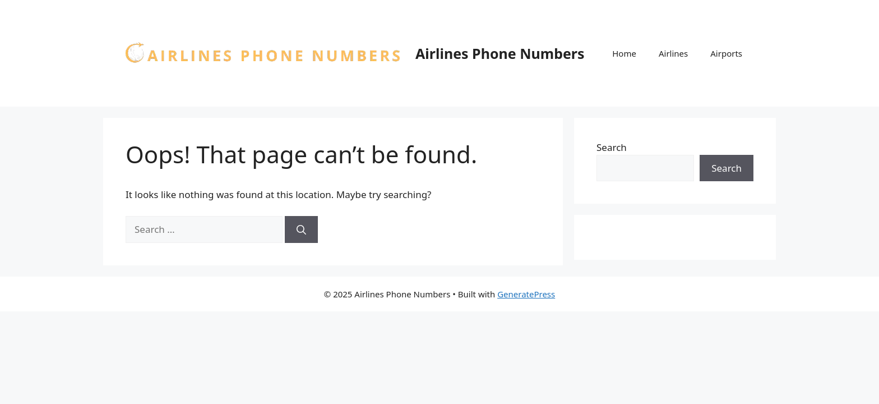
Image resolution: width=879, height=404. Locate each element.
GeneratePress (526, 294)
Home (624, 53)
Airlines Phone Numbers (500, 53)
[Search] (301, 229)
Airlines (673, 53)
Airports (726, 53)
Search (611, 147)
